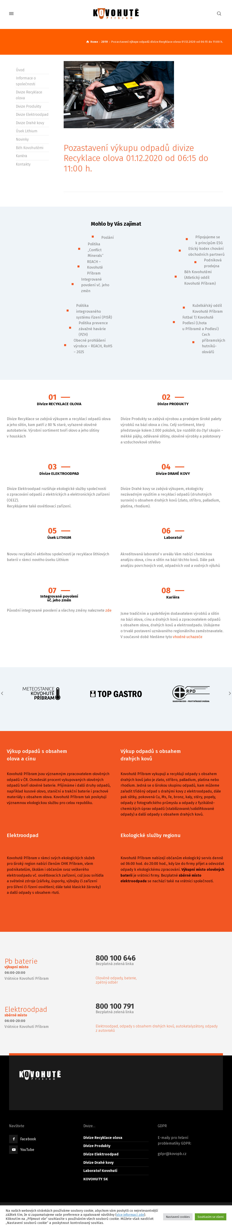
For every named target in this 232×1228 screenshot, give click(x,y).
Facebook (28, 1139)
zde (108, 610)
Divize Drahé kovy (30, 123)
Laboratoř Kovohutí (100, 1171)
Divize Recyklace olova (102, 1138)
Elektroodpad (23, 835)
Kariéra (21, 156)
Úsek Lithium (26, 131)
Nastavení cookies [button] (178, 1217)
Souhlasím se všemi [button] (211, 1217)
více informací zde (130, 1215)
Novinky (22, 139)
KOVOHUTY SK (95, 1179)
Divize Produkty (28, 106)
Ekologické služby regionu (151, 835)
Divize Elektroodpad (32, 114)
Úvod (20, 70)
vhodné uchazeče (187, 637)
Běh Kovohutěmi (29, 148)
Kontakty (23, 164)
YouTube (27, 1150)
